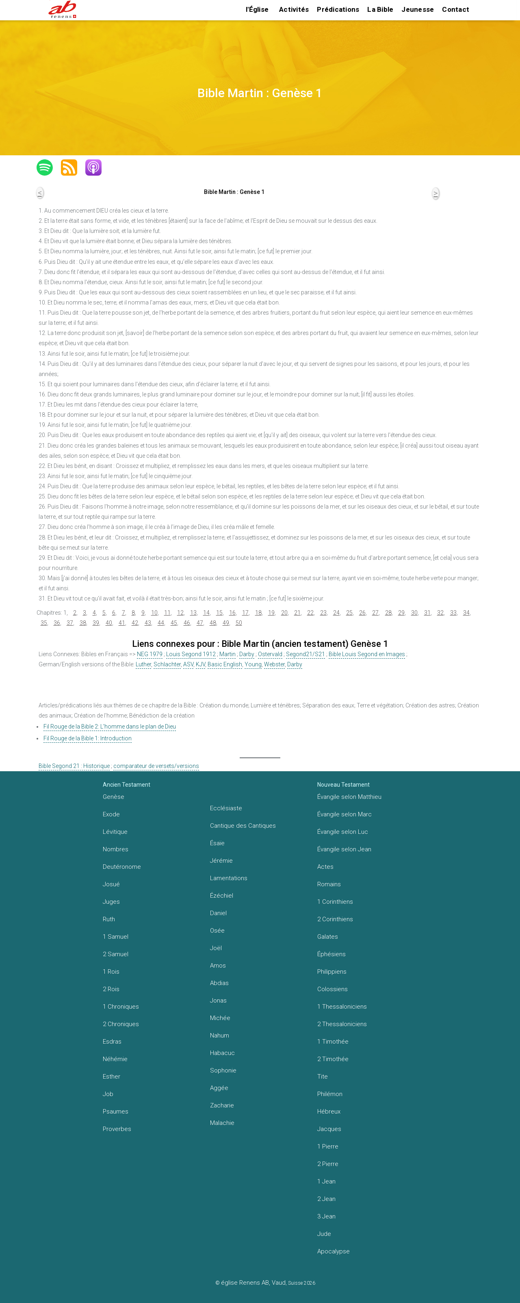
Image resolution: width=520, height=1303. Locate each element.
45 (174, 623)
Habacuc (222, 1053)
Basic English (225, 664)
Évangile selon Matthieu (349, 797)
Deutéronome (122, 866)
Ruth (109, 919)
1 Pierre (327, 1146)
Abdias (219, 983)
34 (466, 612)
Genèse (113, 797)
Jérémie (221, 860)
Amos (218, 965)
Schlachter (167, 664)
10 (154, 612)
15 (219, 612)
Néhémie (115, 1059)
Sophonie (223, 1070)
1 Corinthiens (335, 901)
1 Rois (111, 971)
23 (323, 612)
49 (226, 623)
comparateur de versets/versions (156, 766)
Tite (322, 1076)
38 (83, 623)
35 (44, 623)
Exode (111, 814)
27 (375, 612)
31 (427, 612)
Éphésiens (331, 954)
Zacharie (222, 1105)
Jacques (329, 1129)
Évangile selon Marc (344, 814)
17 (245, 612)
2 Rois (111, 989)
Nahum (219, 1035)
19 (271, 612)
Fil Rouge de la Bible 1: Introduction (87, 738)
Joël (216, 948)
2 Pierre (327, 1164)
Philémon (329, 1094)
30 (414, 612)
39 (96, 623)
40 (109, 623)
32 (440, 612)
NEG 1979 (149, 654)
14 (206, 612)
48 (213, 623)
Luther (143, 664)
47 (200, 623)
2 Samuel (115, 954)
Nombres (115, 849)
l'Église (257, 9)
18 (258, 612)
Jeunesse (417, 9)
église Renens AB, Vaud (253, 1282)
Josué (111, 884)
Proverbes (117, 1129)
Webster (274, 664)
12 (180, 612)
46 (187, 623)
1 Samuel (115, 936)
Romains (329, 884)
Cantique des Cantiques (243, 825)
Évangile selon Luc (342, 831)
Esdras (112, 1041)
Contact (455, 9)
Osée (217, 930)
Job (108, 1094)
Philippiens (332, 971)
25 (349, 612)
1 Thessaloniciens (342, 1006)
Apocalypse (333, 1251)
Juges (111, 901)
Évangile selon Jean (344, 849)
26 (362, 612)
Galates (327, 936)
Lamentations (228, 878)
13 (193, 612)
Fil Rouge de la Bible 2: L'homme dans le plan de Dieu (109, 726)
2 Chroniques (121, 1024)
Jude (324, 1234)
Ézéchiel (221, 895)
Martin (227, 654)
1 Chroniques (121, 1006)
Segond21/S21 (305, 654)
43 (148, 623)
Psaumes (115, 1111)
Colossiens (332, 989)
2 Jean (326, 1199)
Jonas (218, 1000)
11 (167, 612)
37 (70, 623)
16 (232, 612)
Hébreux (328, 1111)
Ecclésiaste (226, 808)
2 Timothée (333, 1059)
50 (239, 623)
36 (57, 623)
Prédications (338, 9)
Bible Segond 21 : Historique (74, 766)
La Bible (380, 9)
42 (135, 623)
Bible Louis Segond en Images (367, 654)
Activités (294, 9)
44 (161, 623)
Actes (325, 866)
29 (401, 612)
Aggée (219, 1088)
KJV (200, 664)
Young (253, 664)
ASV (188, 664)
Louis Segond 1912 (191, 654)
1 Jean (326, 1181)
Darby (246, 654)
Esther (111, 1076)
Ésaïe (217, 843)
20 (284, 612)
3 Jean (326, 1216)
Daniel (218, 913)
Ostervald (270, 654)
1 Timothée (333, 1041)
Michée (220, 1018)
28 (388, 612)
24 (336, 612)
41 (122, 623)
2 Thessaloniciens (342, 1024)
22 (310, 612)
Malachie (222, 1123)
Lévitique (115, 831)
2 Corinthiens (335, 919)
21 (297, 612)
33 (453, 612)
